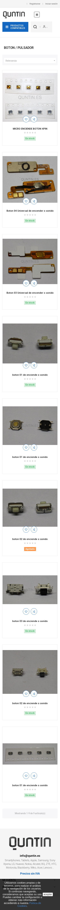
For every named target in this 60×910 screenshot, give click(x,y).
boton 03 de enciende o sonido (30, 621)
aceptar (48, 894)
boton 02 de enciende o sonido (30, 539)
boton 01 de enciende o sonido (30, 374)
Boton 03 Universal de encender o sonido (30, 292)
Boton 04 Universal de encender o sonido (30, 210)
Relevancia (31, 61)
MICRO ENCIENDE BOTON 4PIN (30, 128)
